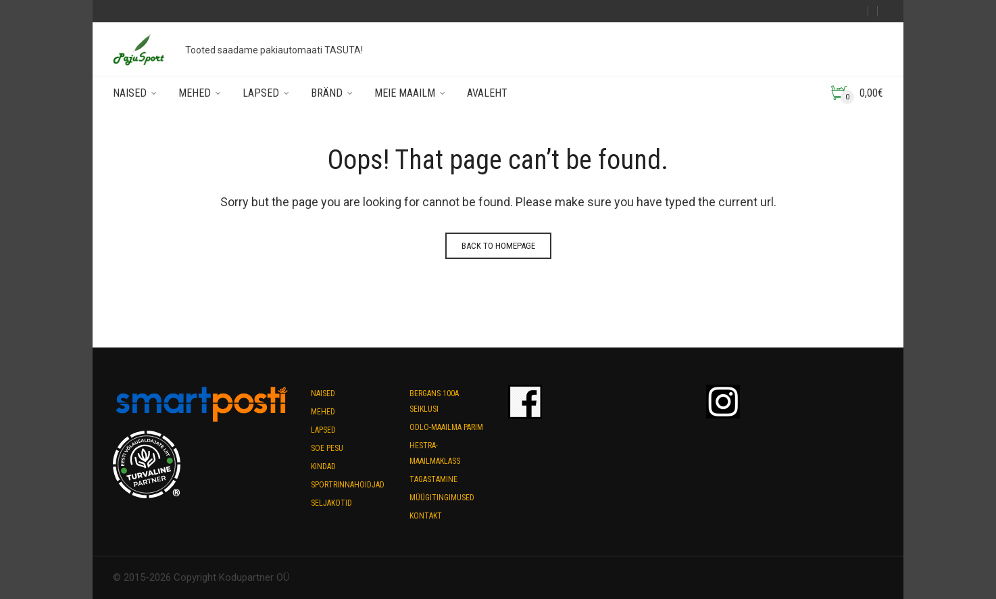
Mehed (194, 93)
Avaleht (487, 93)
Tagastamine (433, 479)
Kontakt (425, 516)
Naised (130, 93)
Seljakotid (331, 503)
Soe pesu (327, 448)
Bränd (327, 93)
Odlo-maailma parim (446, 427)
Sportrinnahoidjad (347, 484)
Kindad (323, 466)
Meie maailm (404, 93)
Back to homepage (498, 246)
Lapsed (261, 93)
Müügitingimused (441, 497)
